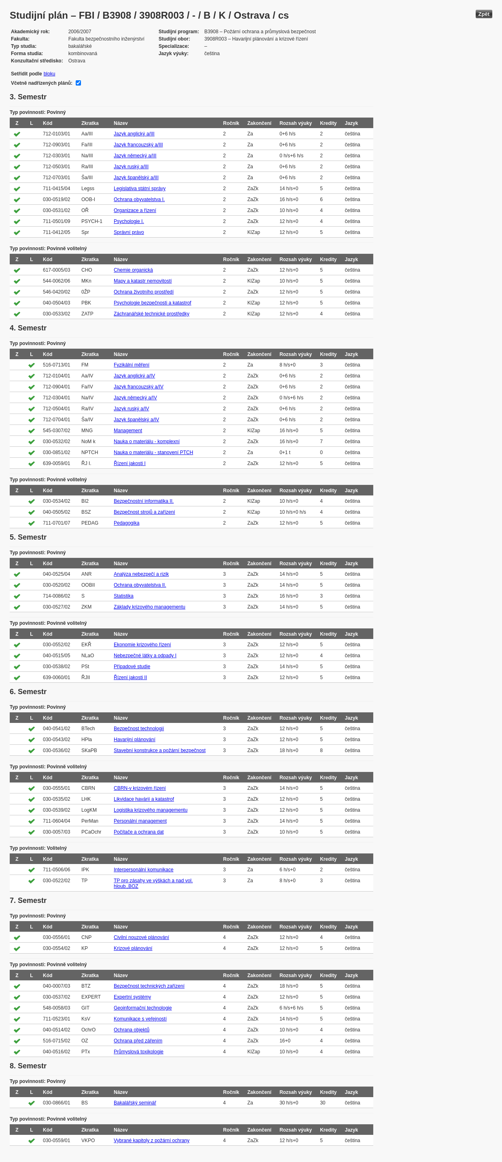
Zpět (484, 14)
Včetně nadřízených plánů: (41, 83)
